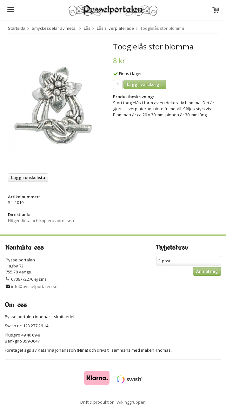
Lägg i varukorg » (145, 84)
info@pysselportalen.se (34, 286)
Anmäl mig (207, 271)
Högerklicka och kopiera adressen (41, 220)
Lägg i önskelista (28, 177)
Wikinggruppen (131, 402)
